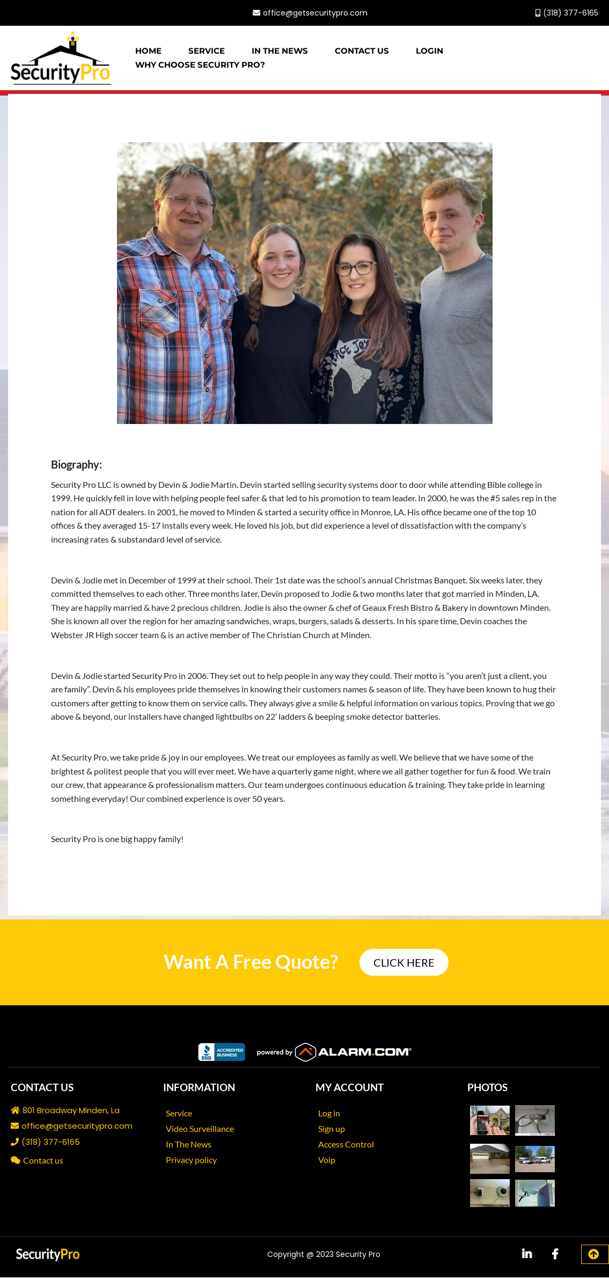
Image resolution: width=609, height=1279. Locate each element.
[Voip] (330, 1160)
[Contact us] (42, 1162)
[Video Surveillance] (204, 1129)
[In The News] (192, 1145)
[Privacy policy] (195, 1160)
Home (148, 52)
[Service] (183, 1114)
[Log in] (333, 1114)
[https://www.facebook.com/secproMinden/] (107, 13)
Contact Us (362, 52)
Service (206, 52)
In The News (280, 52)
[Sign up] (335, 1129)
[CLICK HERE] (404, 964)
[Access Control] (350, 1145)
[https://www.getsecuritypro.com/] (61, 59)
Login (429, 52)
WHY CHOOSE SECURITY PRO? (200, 66)
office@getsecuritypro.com (315, 13)
